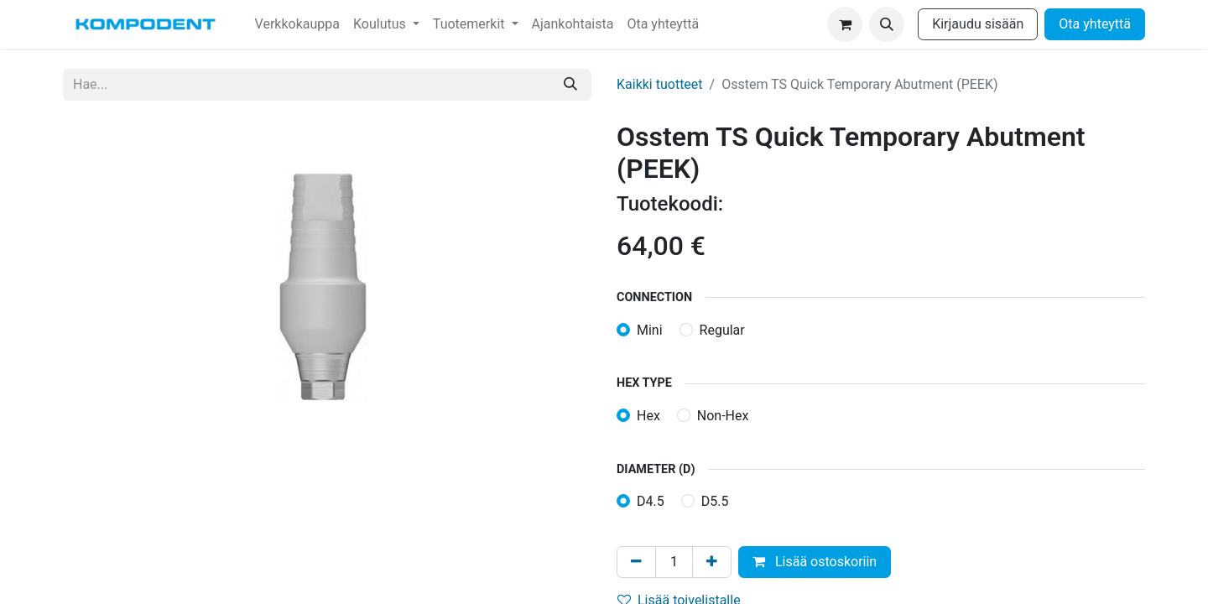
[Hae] (570, 85)
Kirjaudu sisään (977, 24)
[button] (886, 24)
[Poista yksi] (636, 562)
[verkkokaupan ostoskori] (844, 24)
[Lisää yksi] (712, 562)
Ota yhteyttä (1095, 24)
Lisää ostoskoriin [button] (814, 562)
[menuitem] (297, 24)
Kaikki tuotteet (660, 84)
